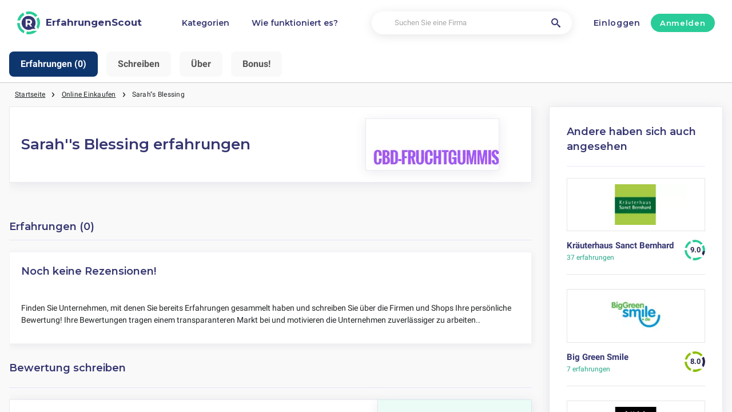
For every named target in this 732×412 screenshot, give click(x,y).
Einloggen (617, 23)
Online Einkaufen (89, 94)
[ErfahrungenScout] (79, 23)
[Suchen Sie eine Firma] (472, 23)
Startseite (30, 94)
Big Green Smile (597, 357)
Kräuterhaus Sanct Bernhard (620, 245)
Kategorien (205, 23)
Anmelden (682, 22)
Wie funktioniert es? (295, 23)
